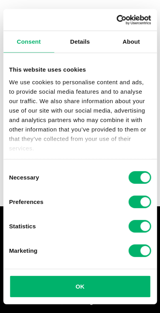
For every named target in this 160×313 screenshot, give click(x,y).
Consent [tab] (29, 41)
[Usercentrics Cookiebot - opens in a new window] (116, 20)
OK (80, 286)
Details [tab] (80, 41)
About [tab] (131, 41)
